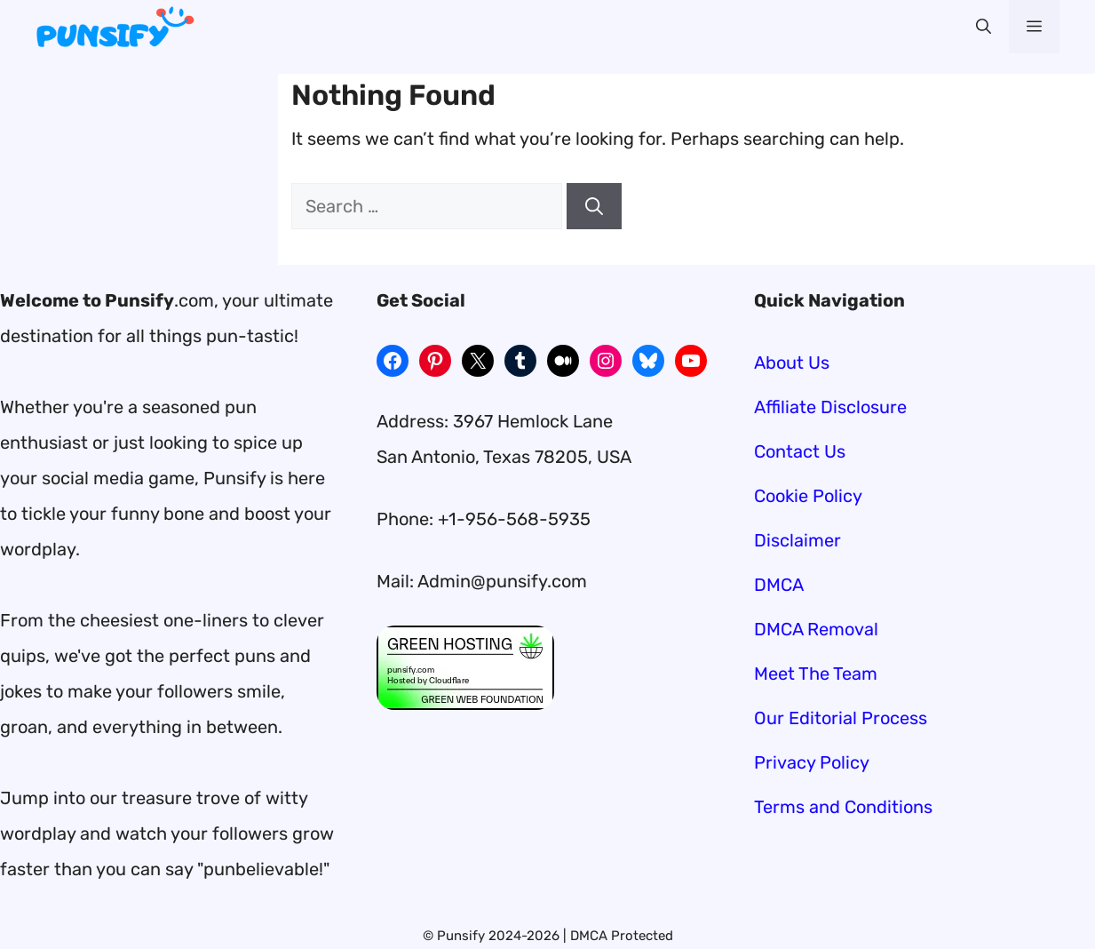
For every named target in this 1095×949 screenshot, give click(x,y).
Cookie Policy (808, 495)
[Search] (594, 206)
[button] (983, 26)
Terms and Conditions (843, 806)
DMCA (779, 584)
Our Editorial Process (840, 718)
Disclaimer (797, 540)
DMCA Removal (816, 629)
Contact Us (799, 451)
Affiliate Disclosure (830, 407)
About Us (791, 362)
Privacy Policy (811, 762)
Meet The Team (815, 673)
